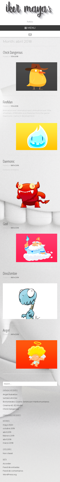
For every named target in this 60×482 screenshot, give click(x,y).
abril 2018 (7, 439)
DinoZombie (10, 273)
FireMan (8, 102)
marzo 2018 (8, 443)
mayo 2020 (8, 425)
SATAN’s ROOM (10, 398)
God (5, 223)
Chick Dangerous (13, 52)
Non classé (8, 453)
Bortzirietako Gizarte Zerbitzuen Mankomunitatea (26, 402)
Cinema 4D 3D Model (13, 405)
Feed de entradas (11, 467)
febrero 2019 (8, 435)
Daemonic (9, 161)
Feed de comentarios (13, 471)
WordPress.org (10, 474)
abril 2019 (7, 432)
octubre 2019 (9, 428)
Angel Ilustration (10, 394)
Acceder (7, 463)
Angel (6, 330)
